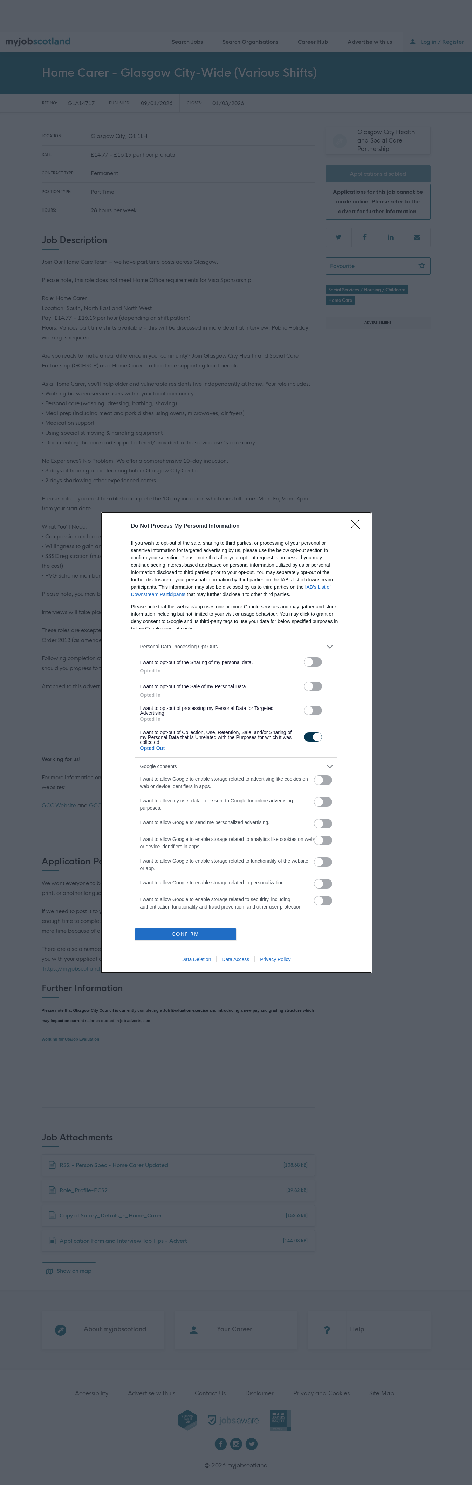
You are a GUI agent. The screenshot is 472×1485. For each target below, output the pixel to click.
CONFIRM (185, 934)
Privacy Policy (275, 959)
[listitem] (236, 646)
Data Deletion (196, 959)
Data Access (235, 959)
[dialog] (236, 743)
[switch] (313, 662)
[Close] (357, 526)
